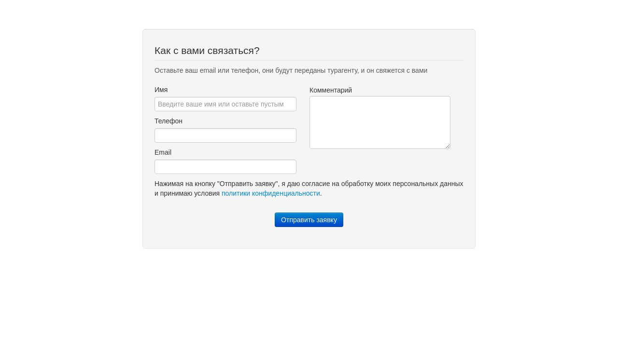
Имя (161, 89)
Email (162, 152)
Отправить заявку (309, 220)
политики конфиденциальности (271, 193)
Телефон (168, 121)
